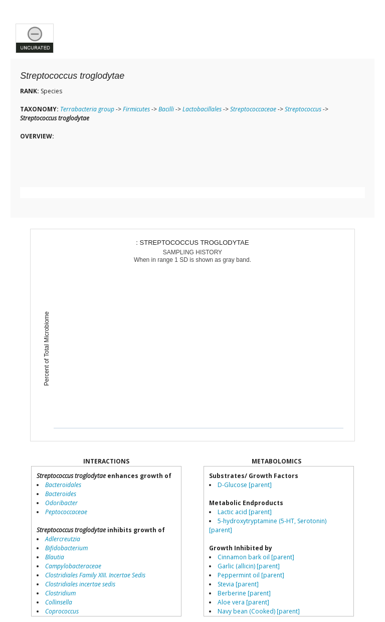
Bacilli (166, 109)
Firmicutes (136, 109)
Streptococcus (303, 109)
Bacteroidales (63, 485)
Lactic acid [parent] (245, 512)
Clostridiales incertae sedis (80, 584)
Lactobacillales (202, 109)
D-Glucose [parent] (245, 485)
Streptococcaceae (253, 109)
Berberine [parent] (244, 593)
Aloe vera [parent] (243, 602)
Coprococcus (62, 611)
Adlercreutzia (62, 539)
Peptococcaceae (66, 512)
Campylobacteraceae (73, 566)
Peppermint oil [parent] (251, 575)
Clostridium (60, 593)
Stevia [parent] (238, 584)
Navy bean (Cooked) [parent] (259, 611)
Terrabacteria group (87, 109)
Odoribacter (61, 503)
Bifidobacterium (66, 548)
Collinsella (58, 602)
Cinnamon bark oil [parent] (256, 557)
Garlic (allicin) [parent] (249, 566)
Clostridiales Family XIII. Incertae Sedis (95, 575)
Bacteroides (60, 494)
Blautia (54, 557)
